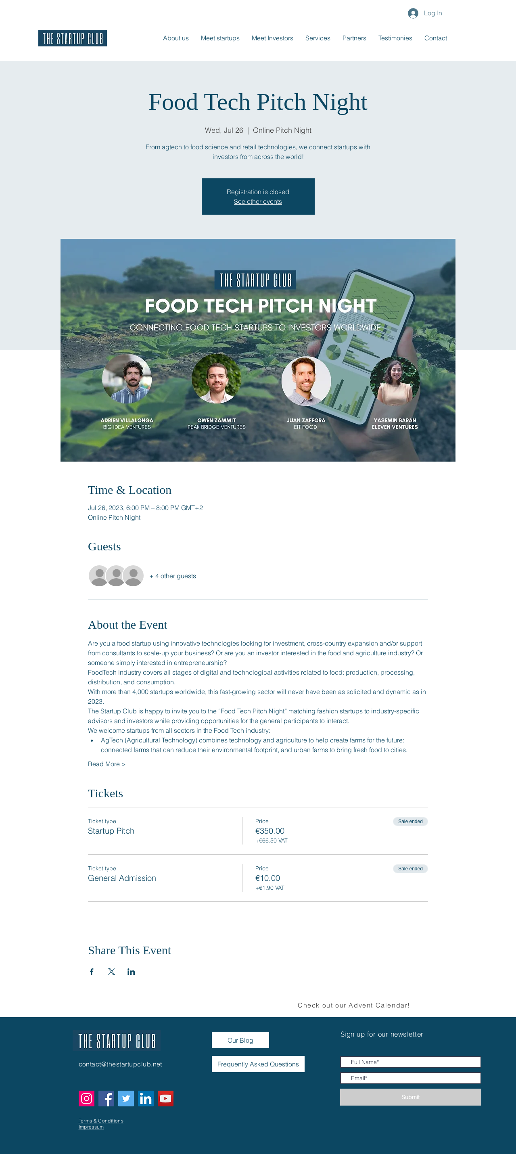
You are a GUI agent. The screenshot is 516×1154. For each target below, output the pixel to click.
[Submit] (410, 1097)
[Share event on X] (111, 971)
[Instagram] (86, 1098)
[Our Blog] (240, 1040)
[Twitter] (126, 1098)
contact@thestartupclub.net (120, 1064)
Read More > (107, 764)
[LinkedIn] (146, 1098)
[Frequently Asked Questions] (258, 1064)
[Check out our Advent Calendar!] (355, 1005)
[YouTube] (165, 1098)
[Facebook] (106, 1098)
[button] (435, 38)
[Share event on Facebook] (92, 971)
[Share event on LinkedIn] (131, 971)
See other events (258, 201)
